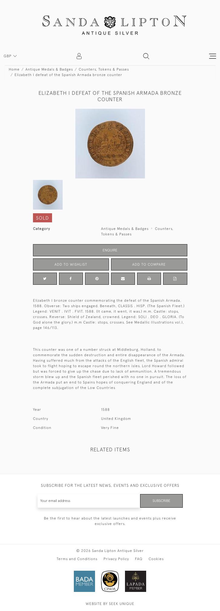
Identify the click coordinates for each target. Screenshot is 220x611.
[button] (146, 56)
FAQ (139, 559)
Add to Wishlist (70, 264)
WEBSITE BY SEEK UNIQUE (110, 604)
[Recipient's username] (89, 501)
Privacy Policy (116, 559)
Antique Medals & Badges (49, 69)
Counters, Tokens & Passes (104, 69)
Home (14, 69)
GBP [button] (8, 56)
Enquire (110, 250)
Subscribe (161, 501)
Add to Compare (149, 264)
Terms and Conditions (77, 559)
